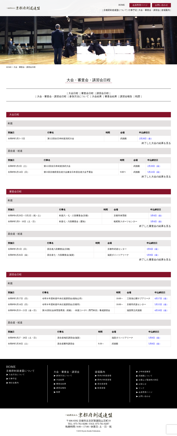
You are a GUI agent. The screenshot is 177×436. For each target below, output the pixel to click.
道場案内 (165, 10)
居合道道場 (101, 384)
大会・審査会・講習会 (149, 10)
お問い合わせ (161, 5)
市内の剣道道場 (103, 376)
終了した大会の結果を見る (156, 143)
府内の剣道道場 (103, 380)
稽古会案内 (12, 383)
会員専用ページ (139, 5)
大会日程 (73, 93)
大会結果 (97, 96)
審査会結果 (111, 96)
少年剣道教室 (143, 372)
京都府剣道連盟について (115, 10)
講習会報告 (126, 96)
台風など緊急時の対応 (147, 380)
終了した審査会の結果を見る (155, 226)
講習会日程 (103, 93)
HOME (121, 5)
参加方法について (79, 96)
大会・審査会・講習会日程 (51, 96)
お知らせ (141, 384)
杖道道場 (100, 388)
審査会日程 (87, 93)
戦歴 (137, 96)
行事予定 (133, 10)
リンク (140, 388)
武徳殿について (144, 376)
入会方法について (15, 374)
